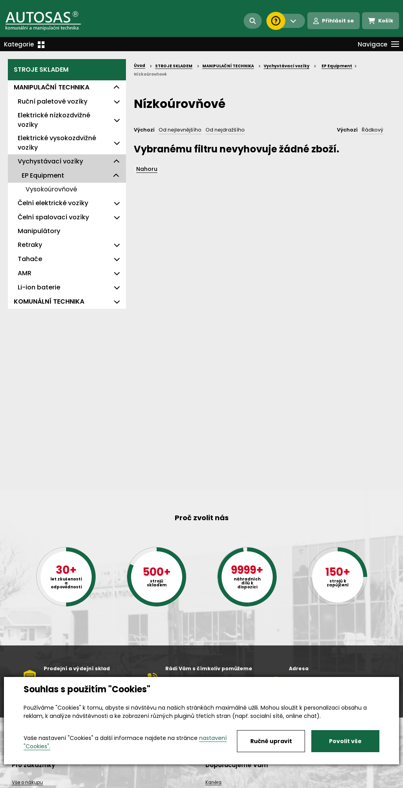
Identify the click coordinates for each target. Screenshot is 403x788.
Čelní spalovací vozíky (53, 217)
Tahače (30, 258)
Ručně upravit (271, 741)
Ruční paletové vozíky (52, 101)
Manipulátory (39, 230)
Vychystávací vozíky (50, 161)
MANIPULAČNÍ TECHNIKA (51, 87)
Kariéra (213, 782)
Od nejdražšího (225, 129)
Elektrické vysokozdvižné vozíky (57, 142)
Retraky (30, 244)
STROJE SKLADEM (41, 69)
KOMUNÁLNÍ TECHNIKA (49, 301)
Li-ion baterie (39, 287)
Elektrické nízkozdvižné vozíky (54, 120)
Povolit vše (345, 741)
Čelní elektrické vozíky (53, 203)
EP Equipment (43, 175)
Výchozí (144, 129)
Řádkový (372, 129)
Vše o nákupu (27, 782)
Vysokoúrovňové (51, 189)
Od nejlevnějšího (180, 129)
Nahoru (146, 169)
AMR (24, 273)
